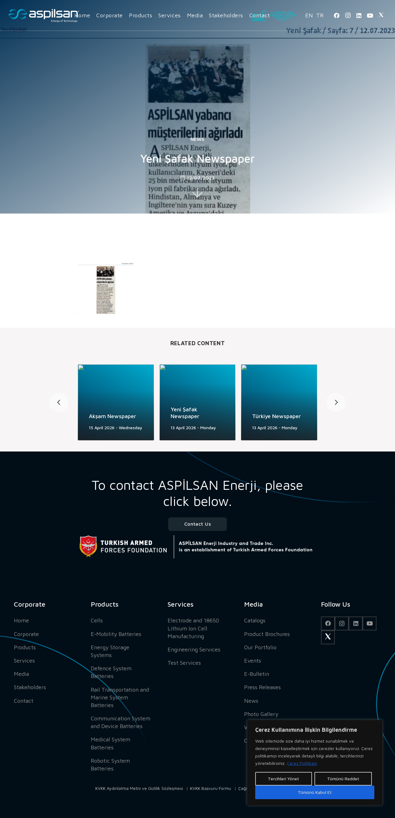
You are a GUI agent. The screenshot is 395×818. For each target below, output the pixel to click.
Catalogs (254, 620)
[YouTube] (370, 15)
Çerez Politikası (302, 763)
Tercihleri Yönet (283, 778)
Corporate (26, 634)
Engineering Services (194, 649)
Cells (97, 620)
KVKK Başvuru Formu (210, 788)
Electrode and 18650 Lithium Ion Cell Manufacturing (193, 628)
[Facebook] (336, 15)
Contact (23, 700)
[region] (315, 763)
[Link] (43, 16)
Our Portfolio (260, 647)
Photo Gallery (261, 714)
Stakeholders (30, 687)
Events (252, 660)
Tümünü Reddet (343, 778)
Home (21, 620)
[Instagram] (347, 15)
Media (21, 674)
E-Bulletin (256, 674)
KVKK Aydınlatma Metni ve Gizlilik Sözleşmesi (139, 788)
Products (25, 647)
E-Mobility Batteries (116, 634)
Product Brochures (267, 634)
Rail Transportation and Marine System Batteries (120, 697)
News (197, 139)
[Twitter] (381, 15)
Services (24, 660)
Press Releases (262, 687)
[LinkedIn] (358, 15)
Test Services (184, 662)
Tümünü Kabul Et (315, 792)
